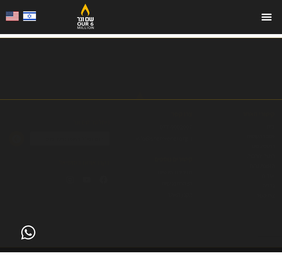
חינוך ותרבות (261, 156)
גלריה (269, 186)
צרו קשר (266, 195)
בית (271, 126)
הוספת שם (263, 146)
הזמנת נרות (262, 166)
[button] (266, 17)
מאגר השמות (260, 136)
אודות (268, 176)
